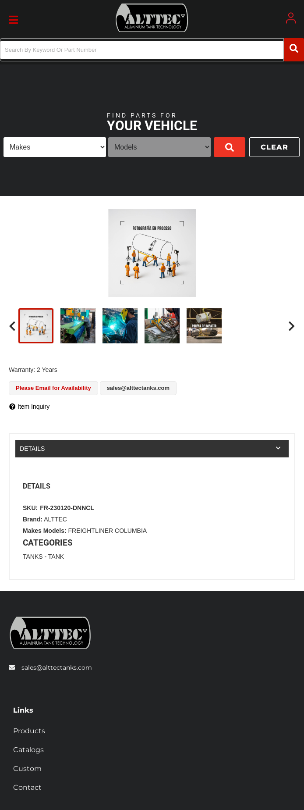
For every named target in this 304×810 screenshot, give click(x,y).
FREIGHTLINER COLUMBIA (107, 530)
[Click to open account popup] (291, 18)
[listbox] (55, 147)
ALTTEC (55, 519)
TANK (56, 556)
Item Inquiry (33, 406)
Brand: (32, 519)
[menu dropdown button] (13, 18)
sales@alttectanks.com (56, 667)
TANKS (33, 556)
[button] (152, 49)
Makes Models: (45, 530)
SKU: (30, 507)
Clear (274, 147)
